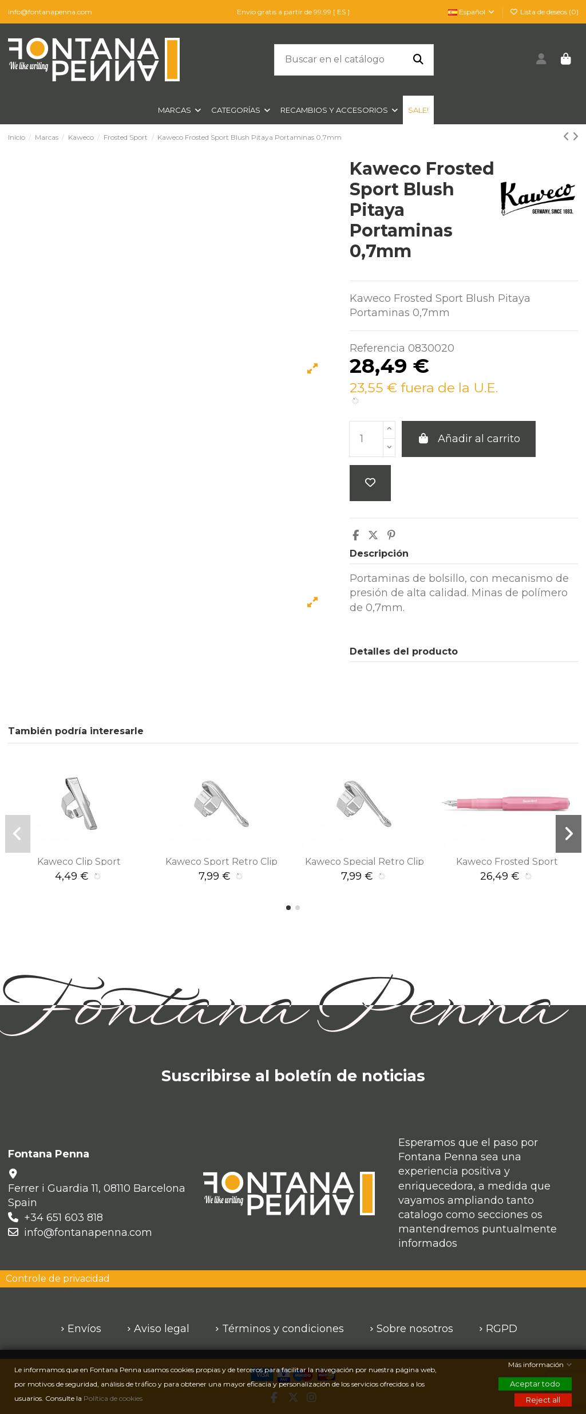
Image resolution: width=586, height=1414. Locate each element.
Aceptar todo (535, 1383)
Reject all (543, 1399)
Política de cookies (114, 1398)
